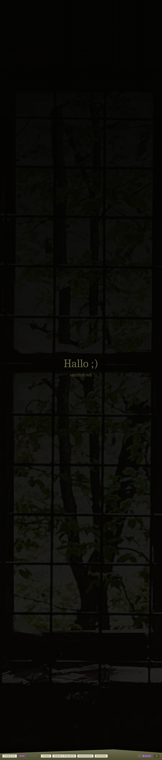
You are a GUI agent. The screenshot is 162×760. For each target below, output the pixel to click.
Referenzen (85, 756)
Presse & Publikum (64, 756)
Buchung (101, 756)
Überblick (9, 756)
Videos (46, 756)
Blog (22, 756)
